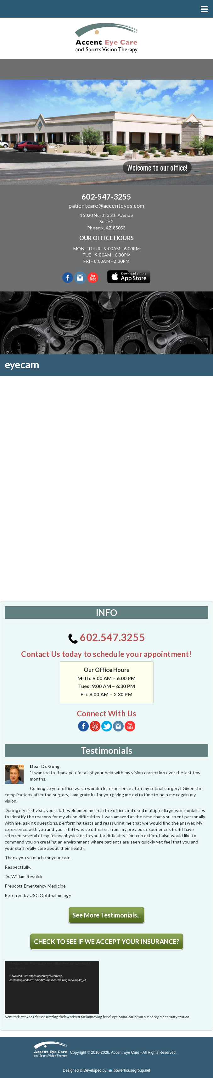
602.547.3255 (106, 637)
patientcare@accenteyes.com (106, 205)
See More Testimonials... (106, 915)
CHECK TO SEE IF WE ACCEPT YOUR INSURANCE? (106, 941)
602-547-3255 (106, 196)
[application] (52, 987)
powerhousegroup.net (129, 1070)
